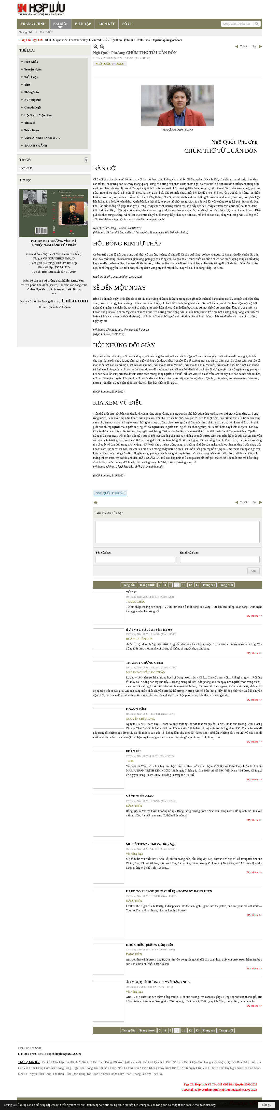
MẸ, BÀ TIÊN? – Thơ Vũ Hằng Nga (150, 844)
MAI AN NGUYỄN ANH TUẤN (145, 672)
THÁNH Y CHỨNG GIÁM (144, 662)
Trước (244, 46)
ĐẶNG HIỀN (134, 806)
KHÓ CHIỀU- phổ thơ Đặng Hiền (149, 945)
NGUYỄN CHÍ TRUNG (140, 718)
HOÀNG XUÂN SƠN (139, 639)
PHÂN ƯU (133, 751)
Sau (255, 46)
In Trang (95, 502)
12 (190, 585)
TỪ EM (131, 592)
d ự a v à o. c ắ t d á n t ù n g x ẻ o (149, 629)
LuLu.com (77, 280)
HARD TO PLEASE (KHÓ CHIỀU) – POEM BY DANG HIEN (169, 891)
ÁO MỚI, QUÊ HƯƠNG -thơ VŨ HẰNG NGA (158, 982)
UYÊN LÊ (25, 168)
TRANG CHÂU (135, 601)
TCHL (130, 761)
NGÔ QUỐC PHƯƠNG (110, 64)
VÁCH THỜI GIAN (139, 796)
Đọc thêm (252, 615)
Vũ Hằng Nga (134, 853)
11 (183, 585)
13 (197, 585)
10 (176, 585)
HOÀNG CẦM (136, 709)
